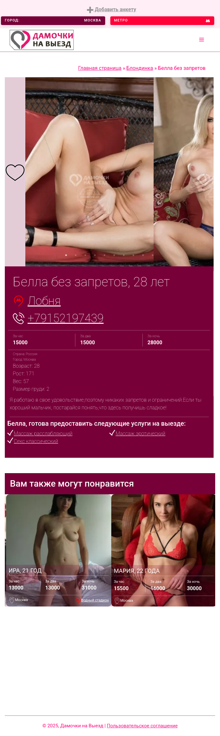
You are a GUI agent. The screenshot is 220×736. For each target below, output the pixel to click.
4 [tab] (95, 255)
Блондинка (139, 68)
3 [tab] (85, 255)
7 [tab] (124, 255)
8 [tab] (133, 255)
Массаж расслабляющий (43, 434)
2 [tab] (75, 255)
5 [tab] (104, 255)
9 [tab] (143, 255)
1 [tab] (66, 255)
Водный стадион (95, 600)
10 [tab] (152, 255)
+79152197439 (66, 318)
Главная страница (100, 68)
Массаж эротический (140, 434)
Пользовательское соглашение (142, 726)
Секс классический (36, 441)
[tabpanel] (15, 171)
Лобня (44, 301)
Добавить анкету (111, 9)
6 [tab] (114, 255)
